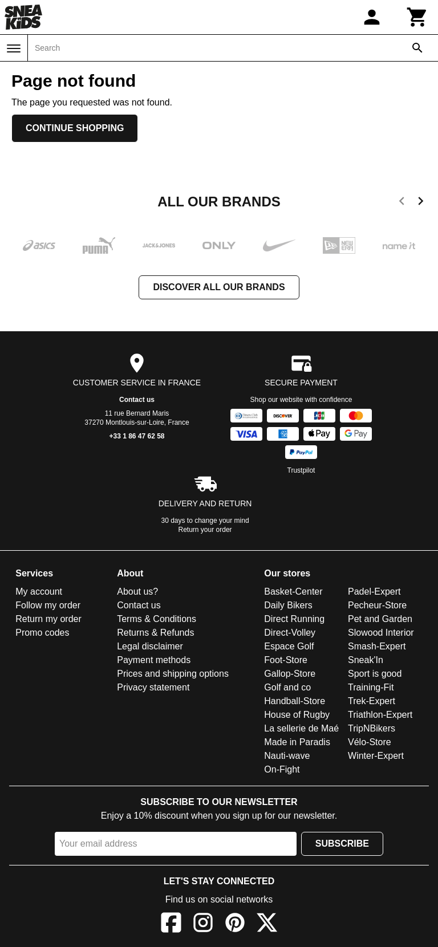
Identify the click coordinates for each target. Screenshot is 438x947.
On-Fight (281, 769)
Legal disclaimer (150, 646)
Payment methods (153, 660)
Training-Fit (371, 687)
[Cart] (417, 17)
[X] (267, 924)
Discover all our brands (219, 287)
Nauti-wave (287, 756)
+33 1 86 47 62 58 (136, 436)
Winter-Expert (376, 756)
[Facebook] (171, 924)
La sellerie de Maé (301, 728)
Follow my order (47, 605)
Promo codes (42, 632)
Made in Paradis (297, 742)
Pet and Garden (380, 619)
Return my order (48, 619)
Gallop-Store (289, 673)
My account (38, 591)
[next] (420, 203)
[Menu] (13, 48)
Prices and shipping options (173, 673)
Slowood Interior (381, 632)
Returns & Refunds (155, 632)
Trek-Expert (371, 701)
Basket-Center (293, 591)
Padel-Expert (374, 591)
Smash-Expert (376, 646)
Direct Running (294, 619)
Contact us (137, 400)
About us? (137, 591)
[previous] (402, 203)
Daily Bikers (288, 605)
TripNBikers (371, 728)
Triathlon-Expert (380, 715)
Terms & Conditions (156, 619)
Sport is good (375, 673)
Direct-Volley (289, 632)
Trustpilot (301, 470)
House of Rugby (297, 715)
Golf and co (287, 687)
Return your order (205, 530)
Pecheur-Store (377, 605)
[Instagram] (203, 924)
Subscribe (342, 843)
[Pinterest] (235, 924)
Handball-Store (294, 701)
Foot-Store (285, 660)
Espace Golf (289, 646)
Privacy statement (153, 687)
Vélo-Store (369, 742)
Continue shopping (75, 128)
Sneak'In (365, 660)
